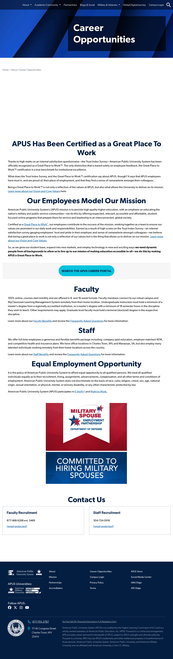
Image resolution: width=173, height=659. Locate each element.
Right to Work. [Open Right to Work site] (99, 391)
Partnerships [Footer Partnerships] (55, 582)
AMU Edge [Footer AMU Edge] (136, 582)
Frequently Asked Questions (87, 321)
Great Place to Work (36, 224)
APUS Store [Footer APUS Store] (137, 571)
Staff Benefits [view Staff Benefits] (41, 354)
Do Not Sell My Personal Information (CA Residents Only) (89, 621)
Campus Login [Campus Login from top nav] (156, 4)
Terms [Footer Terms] (93, 588)
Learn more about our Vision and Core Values (34, 191)
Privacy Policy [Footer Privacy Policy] (97, 582)
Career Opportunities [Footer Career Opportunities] (101, 571)
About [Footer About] (52, 571)
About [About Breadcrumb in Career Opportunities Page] (14, 69)
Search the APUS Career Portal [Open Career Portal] (86, 271)
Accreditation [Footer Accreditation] (56, 588)
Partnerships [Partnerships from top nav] (70, 4)
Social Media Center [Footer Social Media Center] (141, 576)
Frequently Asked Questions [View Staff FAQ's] (84, 354)
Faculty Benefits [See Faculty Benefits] (42, 321)
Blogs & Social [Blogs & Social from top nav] (87, 4)
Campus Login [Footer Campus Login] (97, 576)
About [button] (26, 4)
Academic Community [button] (47, 4)
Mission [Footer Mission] (53, 576)
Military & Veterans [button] (108, 4)
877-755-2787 (40, 621)
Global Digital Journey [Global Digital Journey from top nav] (134, 4)
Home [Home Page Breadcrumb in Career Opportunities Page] (6, 69)
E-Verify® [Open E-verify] (80, 391)
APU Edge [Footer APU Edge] (136, 588)
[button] (9, 607)
